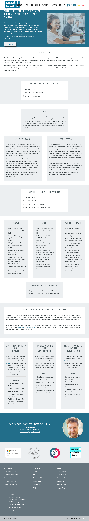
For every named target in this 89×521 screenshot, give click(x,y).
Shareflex (34, 25)
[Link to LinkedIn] (83, 518)
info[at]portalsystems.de (16, 507)
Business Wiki (37, 478)
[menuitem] (11, 5)
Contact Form (13, 511)
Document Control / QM (11, 481)
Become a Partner (62, 478)
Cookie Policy (61, 488)
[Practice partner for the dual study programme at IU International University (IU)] (75, 453)
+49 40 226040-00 (19, 504)
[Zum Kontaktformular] (10, 44)
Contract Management (10, 478)
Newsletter (60, 481)
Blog (34, 474)
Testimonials (37, 481)
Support (35, 471)
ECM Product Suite (10, 471)
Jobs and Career (62, 474)
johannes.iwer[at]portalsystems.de (30, 432)
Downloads (36, 484)
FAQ (34, 488)
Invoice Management (10, 484)
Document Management (11, 474)
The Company (61, 471)
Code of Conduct (62, 484)
